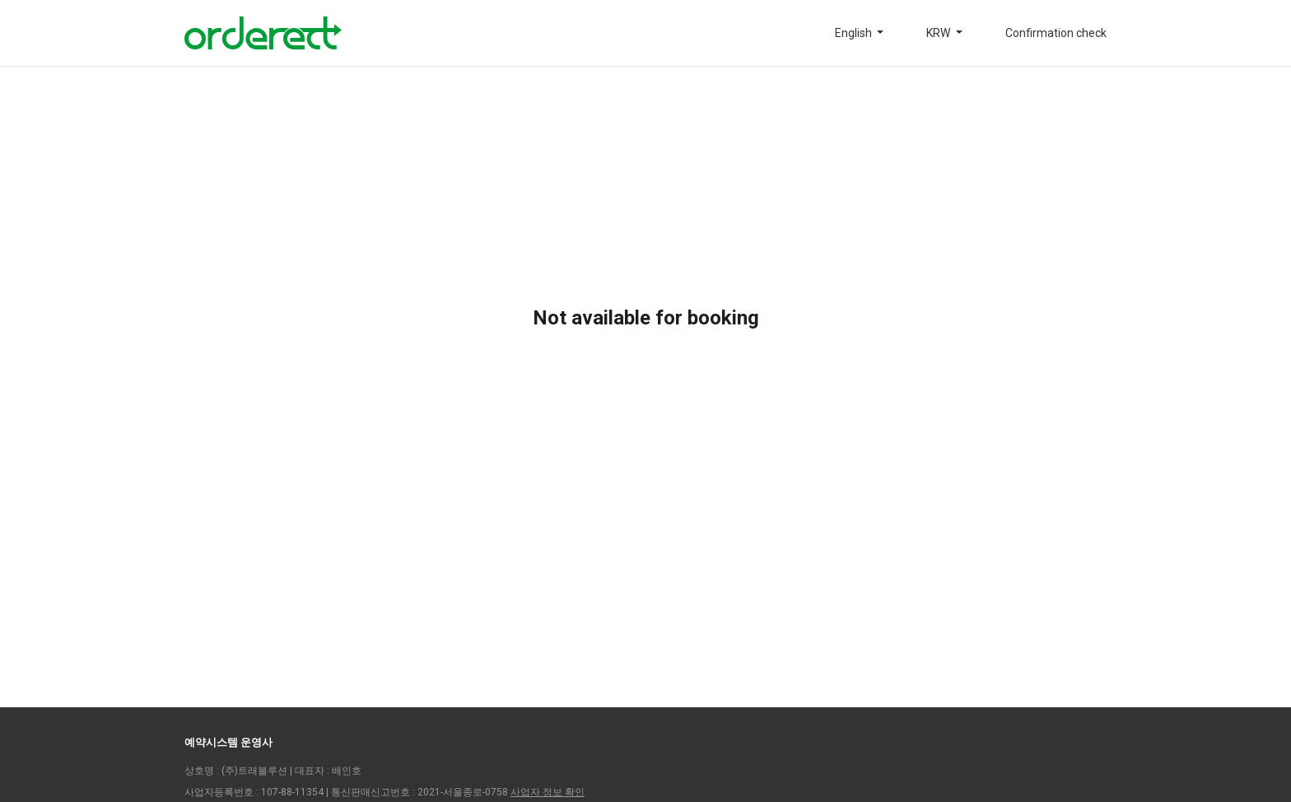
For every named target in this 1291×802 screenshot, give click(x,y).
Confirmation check (1056, 33)
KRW (939, 33)
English (854, 33)
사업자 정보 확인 (547, 792)
